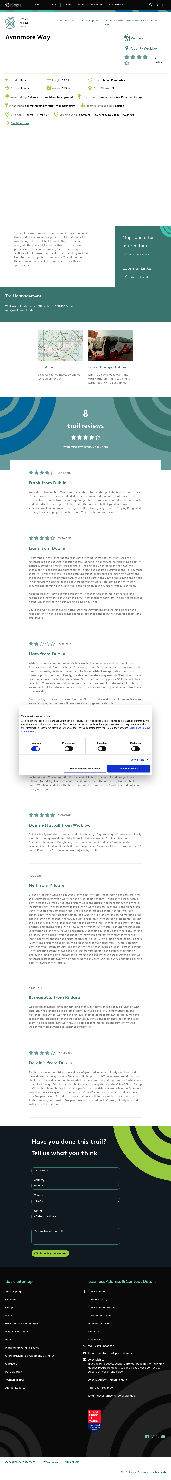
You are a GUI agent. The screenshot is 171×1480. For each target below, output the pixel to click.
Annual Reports (15, 1390)
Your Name (41, 1170)
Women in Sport (15, 1382)
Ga (163, 5)
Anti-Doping (13, 1293)
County (38, 1195)
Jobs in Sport (116, 5)
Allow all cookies (129, 768)
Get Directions (20, 123)
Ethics (9, 1317)
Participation (13, 1374)
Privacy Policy (49, 1464)
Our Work (96, 5)
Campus (10, 1309)
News (54, 5)
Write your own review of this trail (85, 447)
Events (67, 5)
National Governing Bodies (22, 1350)
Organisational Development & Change (30, 1358)
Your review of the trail (48, 1231)
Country (39, 1180)
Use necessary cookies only (85, 768)
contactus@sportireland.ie (115, 1355)
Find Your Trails (65, 20)
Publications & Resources (142, 20)
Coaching (11, 1301)
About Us (40, 5)
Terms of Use (71, 1464)
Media (81, 5)
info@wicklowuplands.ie (20, 310)
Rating (38, 1211)
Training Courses (113, 20)
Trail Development (89, 20)
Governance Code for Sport (22, 1325)
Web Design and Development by (143, 1474)
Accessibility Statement (20, 1464)
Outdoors (11, 1366)
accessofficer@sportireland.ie (116, 1398)
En (158, 5)
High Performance (17, 1333)
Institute (10, 1341)
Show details (137, 759)
